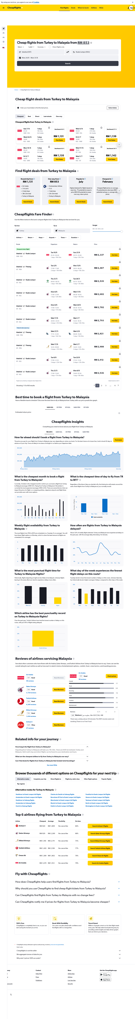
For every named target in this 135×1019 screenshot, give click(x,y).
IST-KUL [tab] (71, 372)
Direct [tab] (41, 102)
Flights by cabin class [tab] (76, 744)
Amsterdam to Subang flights (29, 768)
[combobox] (24, 33)
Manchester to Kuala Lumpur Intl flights (67, 765)
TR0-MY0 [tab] (53, 397)
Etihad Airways (35, 675)
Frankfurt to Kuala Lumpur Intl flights (101, 759)
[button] (132, 2)
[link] (31, 187)
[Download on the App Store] (109, 944)
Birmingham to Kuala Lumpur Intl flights (102, 771)
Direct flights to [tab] (59, 744)
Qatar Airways (34, 651)
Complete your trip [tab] (43, 744)
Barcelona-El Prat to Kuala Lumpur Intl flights (69, 762)
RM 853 (87, 28)
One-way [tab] (62, 102)
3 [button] (109, 350)
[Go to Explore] (3, 27)
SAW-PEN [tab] (80, 372)
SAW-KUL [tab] (53, 372)
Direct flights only (62, 32)
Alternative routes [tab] (26, 744)
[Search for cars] (3, 23)
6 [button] (118, 350)
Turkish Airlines (35, 663)
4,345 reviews (34, 669)
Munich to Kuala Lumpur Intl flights (65, 768)
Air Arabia (33, 639)
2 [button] (104, 350)
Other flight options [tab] (93, 744)
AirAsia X (33, 686)
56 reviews (33, 646)
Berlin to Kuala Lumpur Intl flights (100, 768)
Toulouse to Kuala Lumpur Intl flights (101, 765)
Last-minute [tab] (51, 102)
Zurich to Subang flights (27, 771)
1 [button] (100, 350)
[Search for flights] (3, 14)
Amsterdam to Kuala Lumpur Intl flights (32, 762)
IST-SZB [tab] (89, 372)
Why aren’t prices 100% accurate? (72, 923)
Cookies (36, 2)
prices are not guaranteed (60, 909)
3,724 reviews (34, 657)
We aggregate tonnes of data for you (72, 919)
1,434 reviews (34, 681)
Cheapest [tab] (23, 102)
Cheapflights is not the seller (72, 915)
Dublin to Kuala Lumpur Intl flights (65, 771)
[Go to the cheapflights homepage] (15, 8)
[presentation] (94, 28)
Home (19, 75)
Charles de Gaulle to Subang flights (66, 759)
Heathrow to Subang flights (28, 765)
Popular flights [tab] (110, 744)
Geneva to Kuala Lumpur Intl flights (101, 762)
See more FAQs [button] (55, 730)
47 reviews (33, 693)
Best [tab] (32, 102)
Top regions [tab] (24, 748)
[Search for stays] (3, 18)
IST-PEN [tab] (62, 372)
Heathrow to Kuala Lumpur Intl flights (31, 759)
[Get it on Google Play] (109, 939)
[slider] (125, 217)
